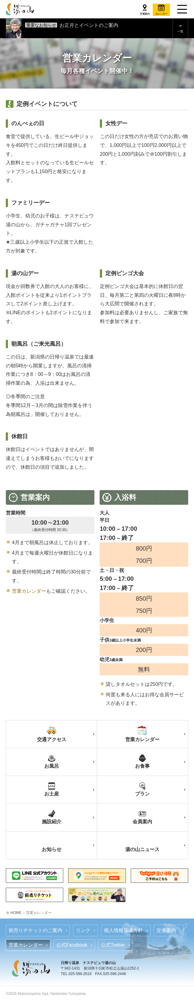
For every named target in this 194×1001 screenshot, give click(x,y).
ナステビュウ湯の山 (20, 9)
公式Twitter (113, 945)
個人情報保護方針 (123, 930)
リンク (83, 930)
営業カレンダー (29, 591)
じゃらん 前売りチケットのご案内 (159, 875)
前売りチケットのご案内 (35, 930)
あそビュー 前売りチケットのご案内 (34, 895)
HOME (15, 913)
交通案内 (166, 930)
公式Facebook (71, 945)
